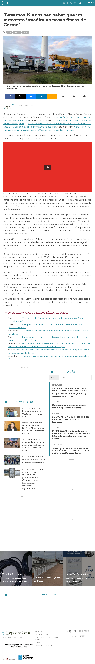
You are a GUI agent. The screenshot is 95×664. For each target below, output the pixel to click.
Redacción (14, 104)
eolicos (25, 32)
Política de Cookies (43, 634)
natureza (17, 32)
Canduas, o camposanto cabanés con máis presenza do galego (70, 407)
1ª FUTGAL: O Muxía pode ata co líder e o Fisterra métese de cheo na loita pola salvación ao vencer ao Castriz (70, 434)
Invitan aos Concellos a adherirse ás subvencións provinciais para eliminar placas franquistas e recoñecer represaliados (33, 479)
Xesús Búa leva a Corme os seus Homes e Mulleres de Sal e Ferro (79, 581)
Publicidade (40, 642)
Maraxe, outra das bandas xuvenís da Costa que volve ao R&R (32, 412)
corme (9, 32)
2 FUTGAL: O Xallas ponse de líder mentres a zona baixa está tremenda (70, 420)
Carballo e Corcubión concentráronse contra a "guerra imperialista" (33, 459)
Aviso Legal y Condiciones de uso (46, 638)
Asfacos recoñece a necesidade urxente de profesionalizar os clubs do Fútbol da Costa (33, 445)
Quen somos (40, 631)
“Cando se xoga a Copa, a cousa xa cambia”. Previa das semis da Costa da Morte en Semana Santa (70, 450)
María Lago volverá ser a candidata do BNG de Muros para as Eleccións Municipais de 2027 (34, 428)
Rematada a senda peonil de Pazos (46, 577)
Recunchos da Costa (44, 645)
